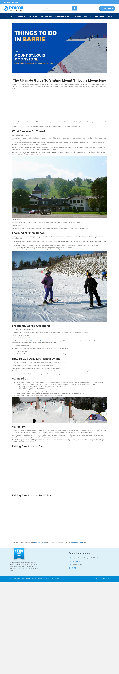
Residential (33, 16)
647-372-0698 (76, 561)
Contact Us (99, 16)
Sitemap (57, 579)
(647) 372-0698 (14, 2)
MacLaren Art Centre (77, 542)
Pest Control (46, 16)
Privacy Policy (49, 579)
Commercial (20, 16)
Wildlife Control (62, 16)
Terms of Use (41, 579)
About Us (87, 16)
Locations (77, 16)
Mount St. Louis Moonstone (35, 341)
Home (9, 16)
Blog (110, 16)
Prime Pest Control (39, 542)
